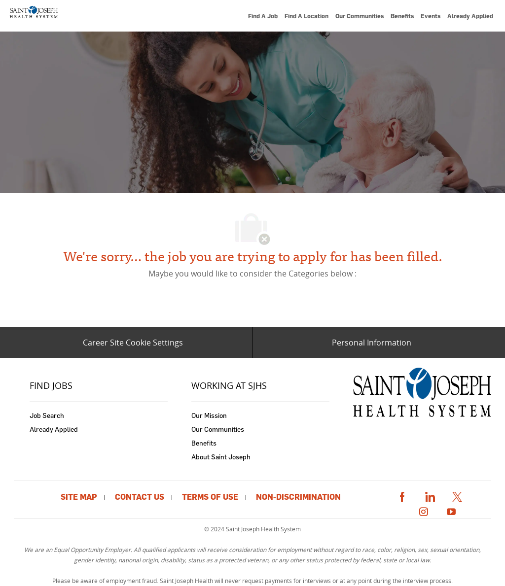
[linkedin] (429, 495)
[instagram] (424, 510)
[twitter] (457, 495)
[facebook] (402, 495)
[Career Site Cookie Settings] (133, 342)
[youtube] (451, 510)
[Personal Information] (371, 342)
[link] (33, 16)
